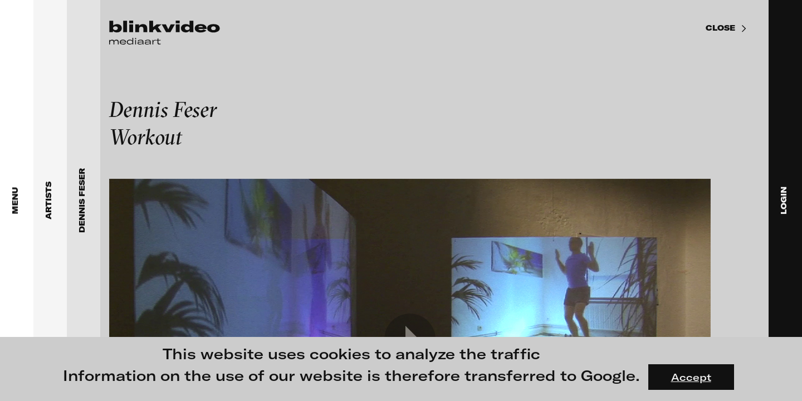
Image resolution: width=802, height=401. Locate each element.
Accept (691, 377)
